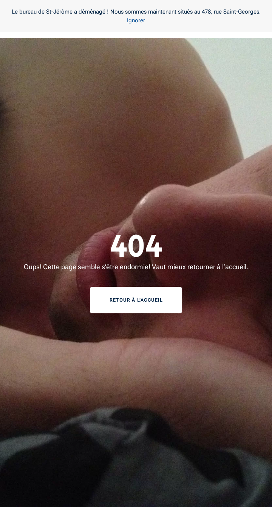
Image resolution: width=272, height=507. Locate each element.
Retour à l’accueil (136, 300)
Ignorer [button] (136, 20)
